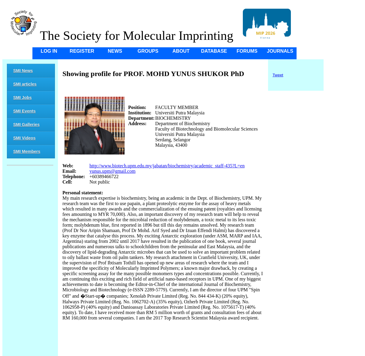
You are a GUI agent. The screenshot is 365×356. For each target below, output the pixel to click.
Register (82, 51)
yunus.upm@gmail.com (112, 171)
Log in (49, 51)
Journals (280, 51)
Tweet (278, 75)
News (115, 51)
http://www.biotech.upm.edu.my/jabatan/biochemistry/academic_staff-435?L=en (167, 165)
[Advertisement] (30, 262)
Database (214, 51)
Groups (147, 51)
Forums (247, 51)
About (181, 51)
